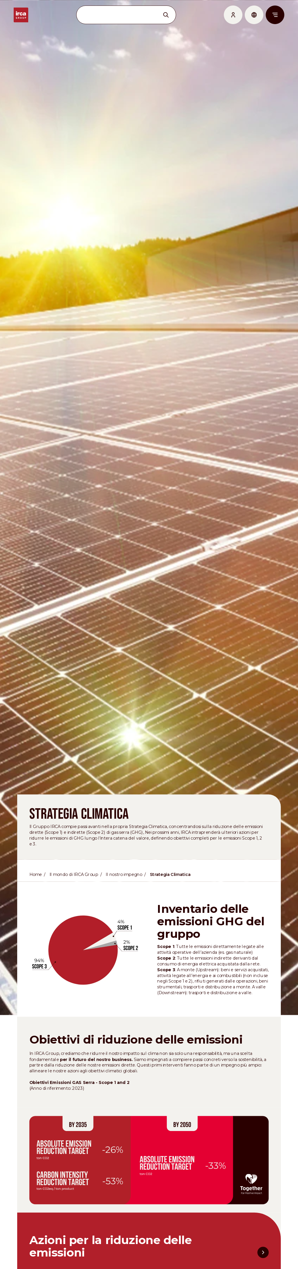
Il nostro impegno (123, 888)
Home (33, 888)
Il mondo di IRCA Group (72, 888)
